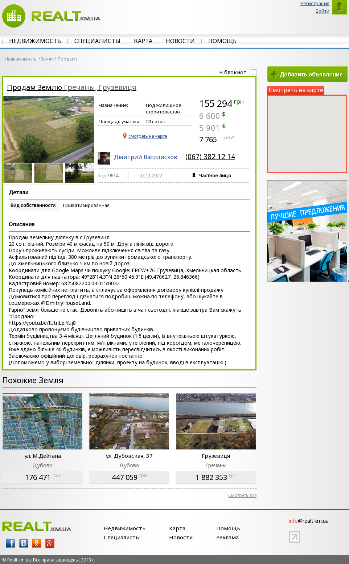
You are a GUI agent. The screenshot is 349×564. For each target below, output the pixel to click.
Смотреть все (242, 495)
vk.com (23, 543)
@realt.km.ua (309, 520)
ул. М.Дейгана (42, 455)
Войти (322, 11)
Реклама (227, 537)
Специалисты (97, 41)
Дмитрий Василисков (145, 157)
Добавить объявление (307, 74)
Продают (67, 59)
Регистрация (314, 3)
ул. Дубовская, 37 (129, 455)
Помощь (222, 41)
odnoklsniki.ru (36, 543)
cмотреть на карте (147, 136)
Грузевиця (216, 455)
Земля (47, 59)
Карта (143, 41)
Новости (180, 41)
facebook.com (10, 543)
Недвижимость (35, 41)
